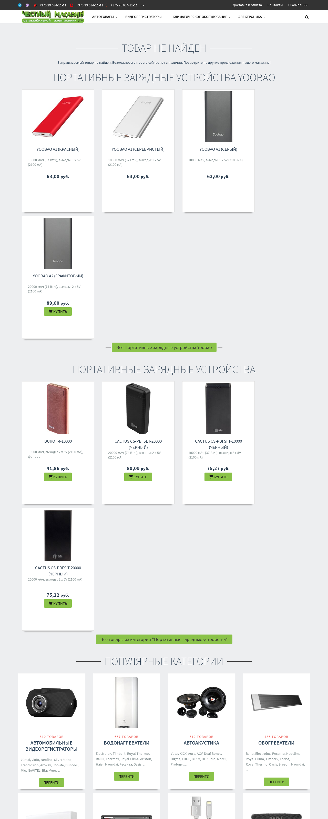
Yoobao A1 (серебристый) (130, 149)
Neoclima (293, 500)
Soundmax (141, 620)
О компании (298, 5)
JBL (248, 626)
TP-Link (221, 631)
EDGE (186, 505)
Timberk (119, 500)
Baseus (185, 631)
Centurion (112, 625)
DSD (224, 626)
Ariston (145, 505)
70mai (25, 506)
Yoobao (213, 626)
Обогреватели (276, 489)
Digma (175, 505)
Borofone (260, 626)
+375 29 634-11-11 (158, 711)
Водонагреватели (126, 489)
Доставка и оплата (247, 5)
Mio (23, 517)
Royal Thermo (138, 500)
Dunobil (71, 511)
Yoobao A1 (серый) (205, 149)
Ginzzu (263, 631)
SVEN (288, 631)
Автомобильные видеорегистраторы (51, 492)
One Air (39, 630)
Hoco (298, 631)
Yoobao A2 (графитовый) (280, 149)
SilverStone (62, 506)
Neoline (47, 506)
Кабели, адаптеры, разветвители (201, 612)
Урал (174, 500)
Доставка (100, 717)
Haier (100, 511)
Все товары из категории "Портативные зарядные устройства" (164, 386)
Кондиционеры (51, 609)
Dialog (282, 626)
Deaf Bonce (212, 500)
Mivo (272, 626)
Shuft (76, 620)
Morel (221, 505)
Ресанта (125, 511)
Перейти (51, 529)
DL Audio (209, 505)
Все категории (164, 672)
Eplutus (102, 630)
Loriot (284, 505)
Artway (45, 511)
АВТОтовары (105, 16)
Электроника (251, 16)
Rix (74, 625)
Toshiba (52, 625)
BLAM (196, 505)
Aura (191, 500)
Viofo (35, 506)
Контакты (275, 5)
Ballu (100, 505)
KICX (183, 500)
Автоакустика (201, 489)
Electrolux (103, 500)
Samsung (199, 631)
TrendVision (30, 511)
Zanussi (27, 630)
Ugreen (200, 626)
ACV (199, 500)
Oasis (137, 511)
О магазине (102, 724)
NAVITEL (34, 517)
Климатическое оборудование (202, 16)
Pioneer (139, 625)
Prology (177, 511)
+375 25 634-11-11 (158, 724)
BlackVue (49, 517)
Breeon (284, 511)
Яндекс (251, 631)
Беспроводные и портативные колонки (276, 612)
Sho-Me (58, 511)
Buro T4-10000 (55, 314)
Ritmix (250, 637)
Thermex (112, 505)
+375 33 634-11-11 (158, 717)
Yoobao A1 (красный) (55, 149)
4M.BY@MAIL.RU (157, 731)
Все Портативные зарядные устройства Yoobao (164, 221)
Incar (113, 630)
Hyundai (111, 511)
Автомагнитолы (126, 609)
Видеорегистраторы (145, 16)
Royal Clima (129, 505)
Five (128, 620)
